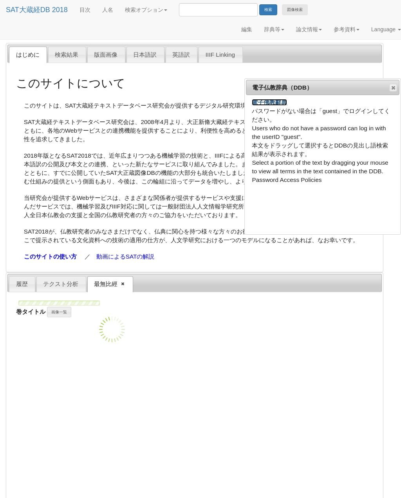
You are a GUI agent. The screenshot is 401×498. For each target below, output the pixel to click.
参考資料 (346, 29)
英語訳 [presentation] (181, 54)
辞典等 (274, 29)
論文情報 (309, 29)
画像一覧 (59, 312)
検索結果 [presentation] (66, 54)
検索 (268, 9)
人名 (107, 10)
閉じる (392, 88)
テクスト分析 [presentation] (60, 283)
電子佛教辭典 (269, 102)
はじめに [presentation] (28, 54)
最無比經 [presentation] (107, 284)
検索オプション (146, 10)
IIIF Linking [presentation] (220, 54)
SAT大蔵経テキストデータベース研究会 (117, 105)
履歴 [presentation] (22, 283)
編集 (246, 29)
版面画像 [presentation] (105, 54)
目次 (84, 10)
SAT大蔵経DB (28, 10)
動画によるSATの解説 (125, 256)
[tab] (28, 55)
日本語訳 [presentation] (145, 54)
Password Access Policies (287, 179)
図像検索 (295, 9)
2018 (60, 10)
